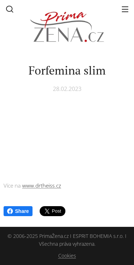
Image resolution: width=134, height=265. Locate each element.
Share (18, 211)
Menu (125, 9)
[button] (10, 9)
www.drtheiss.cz (41, 185)
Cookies (67, 255)
